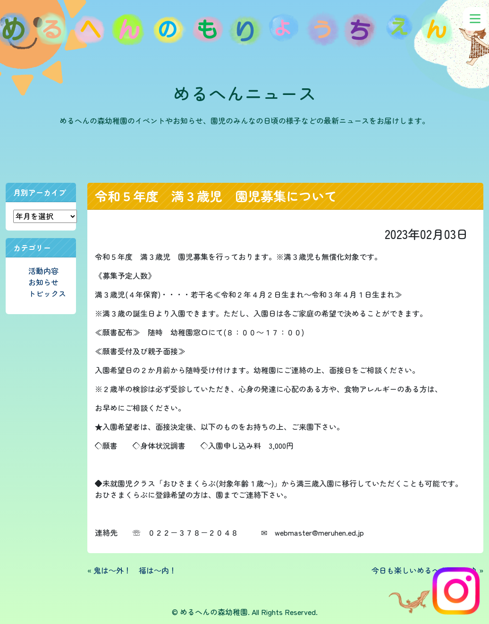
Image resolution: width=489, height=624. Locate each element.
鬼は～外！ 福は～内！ (135, 570)
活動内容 (43, 270)
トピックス (47, 293)
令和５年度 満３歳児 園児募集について (216, 196)
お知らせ (43, 282)
